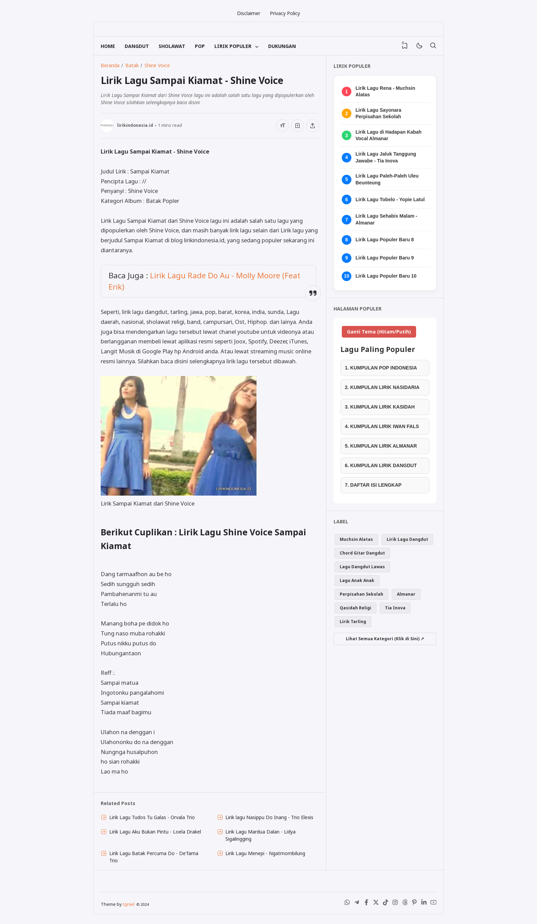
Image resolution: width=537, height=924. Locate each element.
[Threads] (405, 904)
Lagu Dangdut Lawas (362, 567)
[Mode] (419, 46)
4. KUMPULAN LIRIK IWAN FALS (382, 426)
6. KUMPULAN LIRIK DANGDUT (381, 465)
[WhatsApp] (347, 904)
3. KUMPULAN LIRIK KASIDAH (380, 407)
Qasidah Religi (355, 608)
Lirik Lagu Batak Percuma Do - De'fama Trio (153, 857)
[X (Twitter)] (376, 904)
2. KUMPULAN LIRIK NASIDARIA (382, 387)
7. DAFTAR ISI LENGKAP (373, 485)
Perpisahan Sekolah (361, 594)
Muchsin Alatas (356, 539)
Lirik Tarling (353, 621)
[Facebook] (366, 904)
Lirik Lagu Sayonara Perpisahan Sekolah (378, 113)
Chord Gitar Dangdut (362, 553)
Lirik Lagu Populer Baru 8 (384, 239)
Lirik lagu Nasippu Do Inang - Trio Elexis (269, 817)
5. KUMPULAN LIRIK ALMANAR (381, 446)
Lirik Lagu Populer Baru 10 (385, 276)
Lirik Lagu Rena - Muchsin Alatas (385, 91)
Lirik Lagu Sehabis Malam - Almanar (386, 219)
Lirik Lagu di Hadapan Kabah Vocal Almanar (388, 135)
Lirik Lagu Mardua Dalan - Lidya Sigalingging (260, 835)
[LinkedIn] (424, 904)
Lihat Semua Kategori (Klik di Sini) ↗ (385, 639)
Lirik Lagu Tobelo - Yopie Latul (390, 199)
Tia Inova (395, 608)
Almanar (406, 594)
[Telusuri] (433, 46)
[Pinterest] (414, 904)
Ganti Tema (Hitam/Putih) (379, 331)
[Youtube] (433, 904)
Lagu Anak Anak (357, 580)
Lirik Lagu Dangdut (407, 539)
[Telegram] (357, 904)
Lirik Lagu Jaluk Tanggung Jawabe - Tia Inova (385, 157)
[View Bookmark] (405, 46)
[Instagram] (395, 904)
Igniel (129, 904)
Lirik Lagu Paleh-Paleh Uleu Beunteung (387, 179)
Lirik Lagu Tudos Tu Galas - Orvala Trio (152, 817)
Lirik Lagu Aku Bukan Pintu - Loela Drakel (155, 831)
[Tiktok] (386, 904)
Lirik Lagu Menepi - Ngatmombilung (265, 853)
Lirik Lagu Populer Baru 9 (384, 257)
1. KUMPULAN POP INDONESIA (381, 367)
